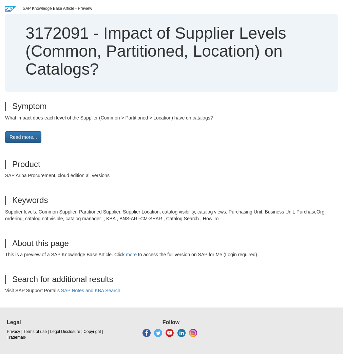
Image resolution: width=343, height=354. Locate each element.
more (131, 254)
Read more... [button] (23, 137)
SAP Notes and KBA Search (90, 290)
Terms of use (35, 331)
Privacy (13, 331)
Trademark (16, 337)
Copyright (92, 331)
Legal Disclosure (65, 331)
